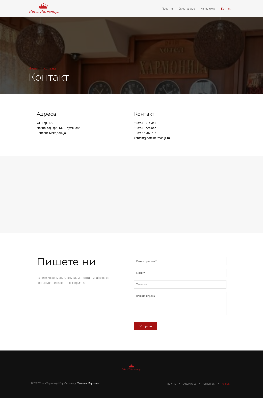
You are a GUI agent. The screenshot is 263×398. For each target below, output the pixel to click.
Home (33, 68)
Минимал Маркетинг (88, 383)
